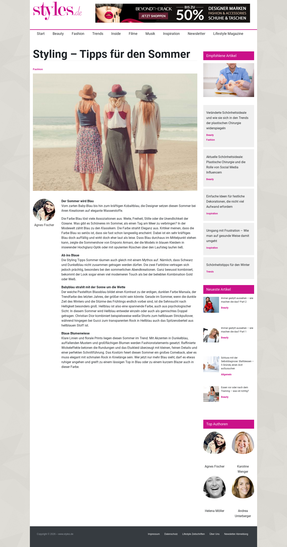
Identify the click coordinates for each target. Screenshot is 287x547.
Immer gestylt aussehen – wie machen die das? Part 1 (237, 330)
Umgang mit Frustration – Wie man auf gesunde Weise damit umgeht (227, 236)
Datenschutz (171, 534)
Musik (150, 33)
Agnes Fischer (214, 466)
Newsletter (196, 33)
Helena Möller (214, 511)
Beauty (58, 33)
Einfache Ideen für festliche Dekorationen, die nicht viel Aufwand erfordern (225, 201)
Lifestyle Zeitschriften (193, 534)
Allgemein (226, 374)
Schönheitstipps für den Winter (228, 265)
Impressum (154, 534)
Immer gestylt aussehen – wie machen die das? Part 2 (237, 300)
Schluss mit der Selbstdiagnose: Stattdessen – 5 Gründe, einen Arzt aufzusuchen (237, 363)
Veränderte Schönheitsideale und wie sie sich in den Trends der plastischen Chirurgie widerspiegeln (227, 120)
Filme (133, 33)
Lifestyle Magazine (228, 33)
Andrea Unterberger (243, 513)
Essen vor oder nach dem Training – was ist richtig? (235, 389)
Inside (116, 33)
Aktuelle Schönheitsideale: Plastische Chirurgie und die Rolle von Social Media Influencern (225, 164)
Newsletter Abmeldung (236, 534)
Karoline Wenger (243, 469)
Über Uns (214, 534)
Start (41, 33)
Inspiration (171, 33)
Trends (97, 33)
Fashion (78, 33)
